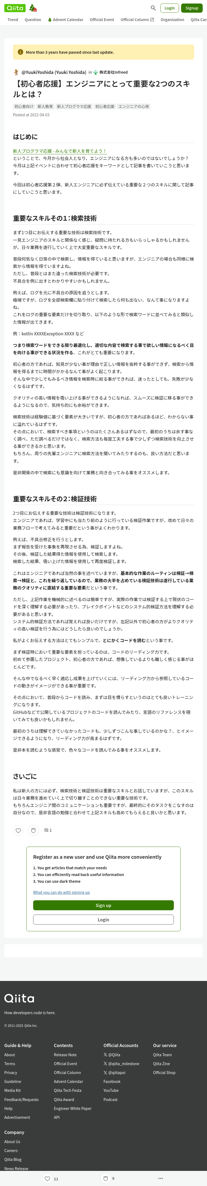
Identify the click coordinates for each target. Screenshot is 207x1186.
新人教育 (45, 106)
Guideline (12, 1081)
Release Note (65, 1054)
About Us (12, 1141)
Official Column (137, 19)
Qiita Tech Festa (67, 1090)
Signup (191, 8)
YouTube (111, 1090)
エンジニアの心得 (134, 106)
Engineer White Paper (73, 1108)
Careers (11, 1150)
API (57, 1117)
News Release (16, 1168)
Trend (13, 19)
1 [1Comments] (48, 830)
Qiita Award (64, 1099)
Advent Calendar (66, 19)
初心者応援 (104, 106)
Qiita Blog (13, 1159)
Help (8, 1108)
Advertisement (17, 1117)
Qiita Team (162, 1054)
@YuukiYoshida (50, 72)
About (9, 1054)
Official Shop (164, 1072)
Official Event (102, 19)
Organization (172, 19)
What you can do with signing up (61, 892)
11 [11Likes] (56, 1178)
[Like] (18, 830)
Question (33, 19)
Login (170, 8)
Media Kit (12, 1090)
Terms (9, 1063)
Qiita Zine (161, 1063)
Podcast (111, 1099)
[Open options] (160, 1178)
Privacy (10, 1072)
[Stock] (33, 830)
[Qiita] (15, 8)
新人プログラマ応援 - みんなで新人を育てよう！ (60, 151)
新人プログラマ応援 (74, 106)
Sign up (103, 905)
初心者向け (24, 106)
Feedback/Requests (21, 1099)
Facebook (112, 1081)
